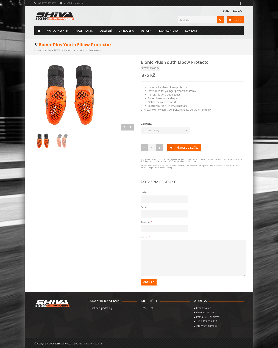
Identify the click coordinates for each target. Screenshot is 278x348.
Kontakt (191, 30)
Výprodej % (126, 30)
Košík (226, 11)
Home (38, 30)
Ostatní (146, 30)
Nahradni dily (168, 30)
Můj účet (238, 11)
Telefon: (146, 222)
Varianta (146, 124)
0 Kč (238, 19)
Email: (145, 207)
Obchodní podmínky (101, 308)
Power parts (84, 30)
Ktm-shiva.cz (63, 343)
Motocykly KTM (57, 30)
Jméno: (145, 192)
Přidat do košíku (188, 147)
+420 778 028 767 (206, 321)
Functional (69, 50)
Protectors (95, 50)
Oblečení (106, 30)
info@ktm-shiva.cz (73, 3)
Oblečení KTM (52, 50)
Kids (82, 50)
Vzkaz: (145, 237)
